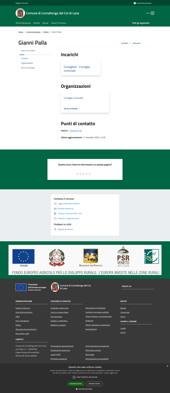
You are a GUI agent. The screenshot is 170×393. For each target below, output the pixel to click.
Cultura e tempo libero (59, 312)
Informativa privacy (93, 350)
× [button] (167, 366)
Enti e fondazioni (22, 320)
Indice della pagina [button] (28, 51)
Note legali (89, 354)
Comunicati (125, 312)
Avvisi (122, 316)
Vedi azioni (138, 43)
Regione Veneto (22, 3)
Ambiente (89, 320)
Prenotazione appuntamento (62, 346)
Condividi (126, 43)
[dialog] (85, 378)
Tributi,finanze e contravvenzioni (98, 316)
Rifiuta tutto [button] (94, 384)
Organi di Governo (23, 308)
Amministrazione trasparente (97, 346)
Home (20, 32)
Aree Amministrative (24, 312)
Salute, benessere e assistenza (97, 325)
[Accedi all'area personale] (142, 3)
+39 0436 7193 (75, 130)
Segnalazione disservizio (60, 350)
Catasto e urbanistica (59, 320)
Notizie (123, 308)
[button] (85, 389)
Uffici (18, 316)
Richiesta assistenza (59, 358)
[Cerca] (151, 13)
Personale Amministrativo (26, 329)
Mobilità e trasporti (58, 325)
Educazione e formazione (95, 308)
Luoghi (123, 328)
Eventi (123, 332)
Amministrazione (33, 32)
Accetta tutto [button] (76, 384)
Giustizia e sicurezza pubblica (97, 312)
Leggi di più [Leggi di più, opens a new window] (113, 373)
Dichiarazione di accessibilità (96, 358)
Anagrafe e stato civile (59, 308)
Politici (46, 32)
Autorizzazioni (91, 329)
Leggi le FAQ (55, 354)
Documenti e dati (22, 333)
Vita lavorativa (56, 316)
